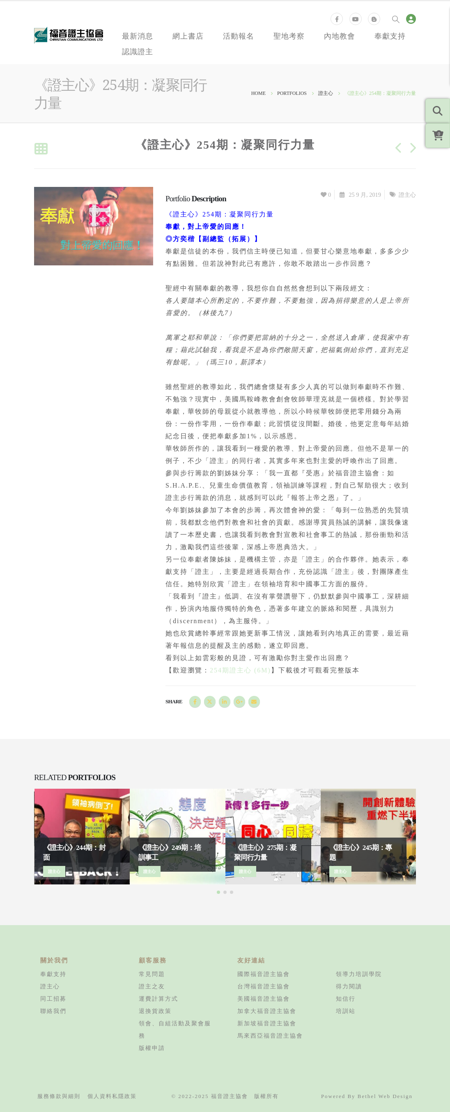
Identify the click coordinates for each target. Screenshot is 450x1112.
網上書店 (188, 36)
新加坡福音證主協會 (266, 1023)
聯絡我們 (53, 1011)
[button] (218, 892)
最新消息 (137, 36)
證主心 (407, 194)
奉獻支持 (390, 36)
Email (254, 701)
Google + (239, 701)
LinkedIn (224, 701)
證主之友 (152, 986)
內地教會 (339, 36)
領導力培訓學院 (359, 974)
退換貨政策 (155, 1011)
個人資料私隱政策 (112, 1096)
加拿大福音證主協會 (266, 1011)
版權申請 (152, 1048)
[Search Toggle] (395, 19)
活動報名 (238, 36)
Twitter (210, 701)
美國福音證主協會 (263, 998)
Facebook (195, 701)
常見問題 (152, 974)
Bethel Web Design (385, 1096)
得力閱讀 (349, 986)
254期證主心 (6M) (240, 670)
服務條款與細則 (58, 1096)
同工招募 (53, 998)
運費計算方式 (158, 998)
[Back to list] (41, 149)
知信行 (346, 998)
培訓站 (346, 1011)
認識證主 (137, 51)
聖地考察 (289, 36)
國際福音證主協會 (263, 974)
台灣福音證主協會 (263, 986)
